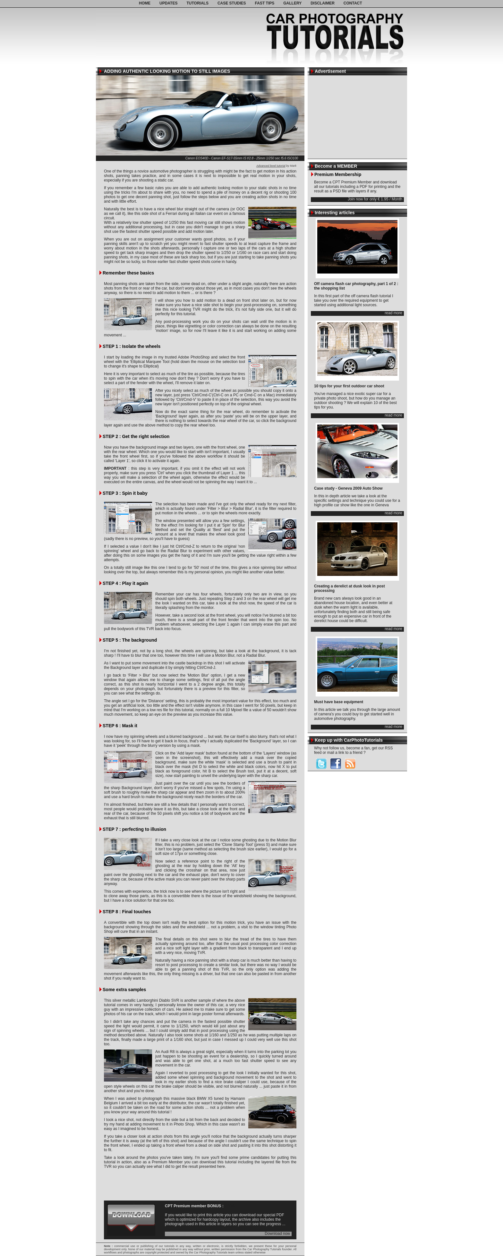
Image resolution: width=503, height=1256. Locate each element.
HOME (144, 3)
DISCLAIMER (323, 3)
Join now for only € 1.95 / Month (375, 199)
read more (393, 313)
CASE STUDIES (231, 3)
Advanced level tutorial (271, 165)
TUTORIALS (197, 3)
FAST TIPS (265, 3)
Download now (277, 1234)
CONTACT (353, 3)
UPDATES (168, 3)
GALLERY (292, 3)
